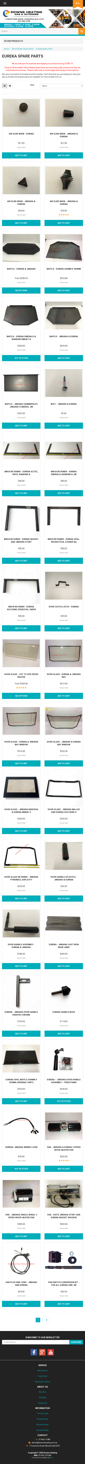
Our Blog (42, 1397)
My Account (43, 1370)
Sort (32, 85)
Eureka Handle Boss (64, 1012)
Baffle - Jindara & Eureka (64, 336)
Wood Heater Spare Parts (22, 49)
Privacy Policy (42, 1419)
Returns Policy (42, 1425)
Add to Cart (21, 155)
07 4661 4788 (42, 1439)
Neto (51, 1458)
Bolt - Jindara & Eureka (64, 404)
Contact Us (42, 1403)
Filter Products (13, 41)
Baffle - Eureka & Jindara (21, 269)
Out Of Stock (21, 358)
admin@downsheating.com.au (42, 1443)
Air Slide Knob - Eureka (21, 134)
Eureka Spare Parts (44, 49)
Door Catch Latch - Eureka (64, 607)
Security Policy (42, 1430)
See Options (21, 290)
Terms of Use (42, 1413)
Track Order (42, 1376)
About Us (42, 1392)
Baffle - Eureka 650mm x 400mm (64, 269)
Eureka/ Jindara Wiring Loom (21, 1147)
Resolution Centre (42, 1382)
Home (6, 49)
